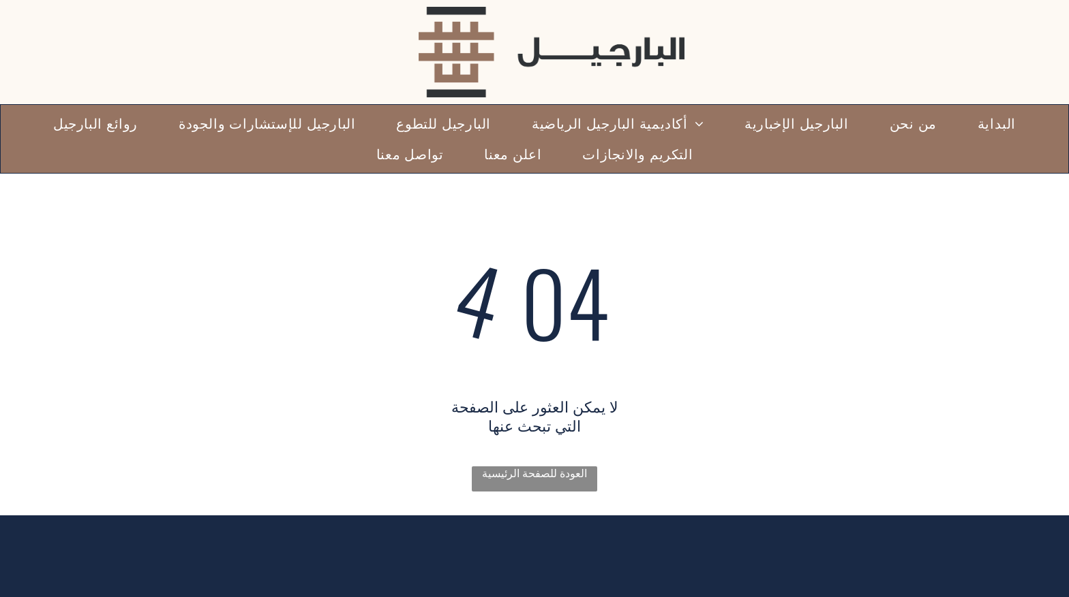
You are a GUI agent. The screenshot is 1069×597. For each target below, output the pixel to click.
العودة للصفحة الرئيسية (534, 473)
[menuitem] (996, 123)
